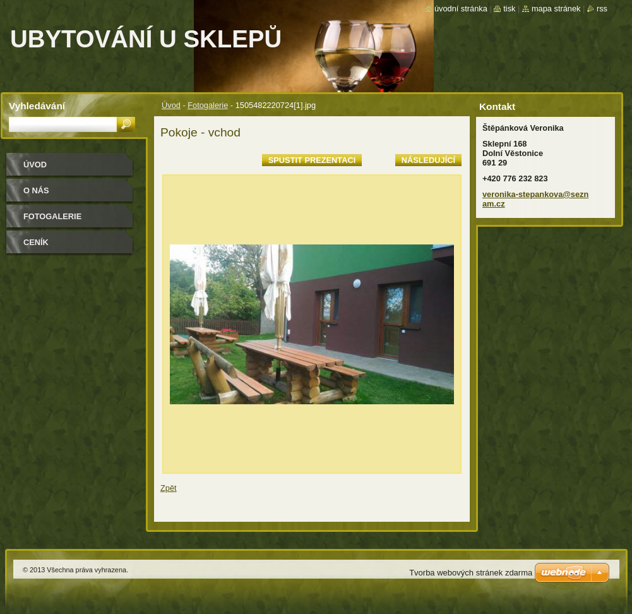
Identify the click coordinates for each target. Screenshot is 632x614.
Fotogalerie (208, 105)
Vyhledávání (37, 105)
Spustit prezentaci (311, 160)
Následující (428, 160)
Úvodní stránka (460, 8)
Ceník (36, 242)
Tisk (509, 8)
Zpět (168, 488)
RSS (602, 8)
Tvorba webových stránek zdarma (470, 572)
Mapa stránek (556, 8)
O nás (36, 190)
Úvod (171, 105)
